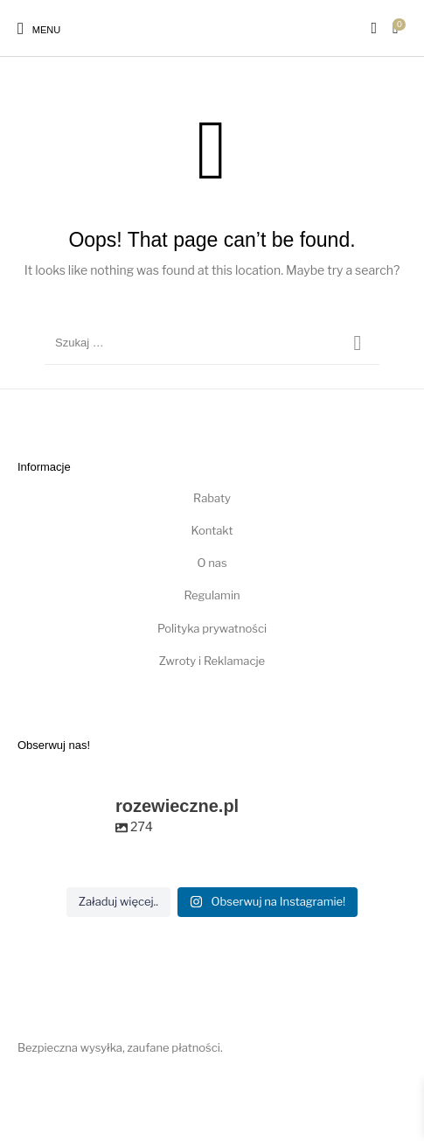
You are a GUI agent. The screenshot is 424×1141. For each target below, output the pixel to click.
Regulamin (212, 595)
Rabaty (212, 498)
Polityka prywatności (212, 628)
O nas (211, 563)
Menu (46, 29)
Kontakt (212, 530)
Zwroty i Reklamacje (212, 661)
